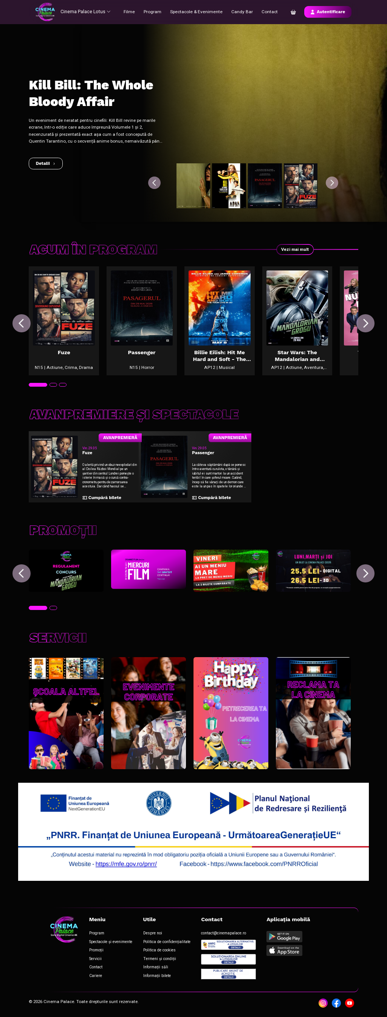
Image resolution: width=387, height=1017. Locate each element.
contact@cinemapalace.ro (223, 934)
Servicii (94, 959)
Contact (267, 11)
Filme (129, 11)
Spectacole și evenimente (110, 942)
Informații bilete (156, 976)
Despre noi (151, 934)
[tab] (38, 388)
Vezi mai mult (295, 249)
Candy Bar (240, 11)
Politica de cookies (158, 951)
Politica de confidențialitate (166, 942)
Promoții (95, 951)
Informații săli (154, 968)
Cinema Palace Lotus (85, 11)
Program (153, 11)
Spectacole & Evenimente (195, 11)
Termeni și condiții (158, 959)
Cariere (94, 976)
